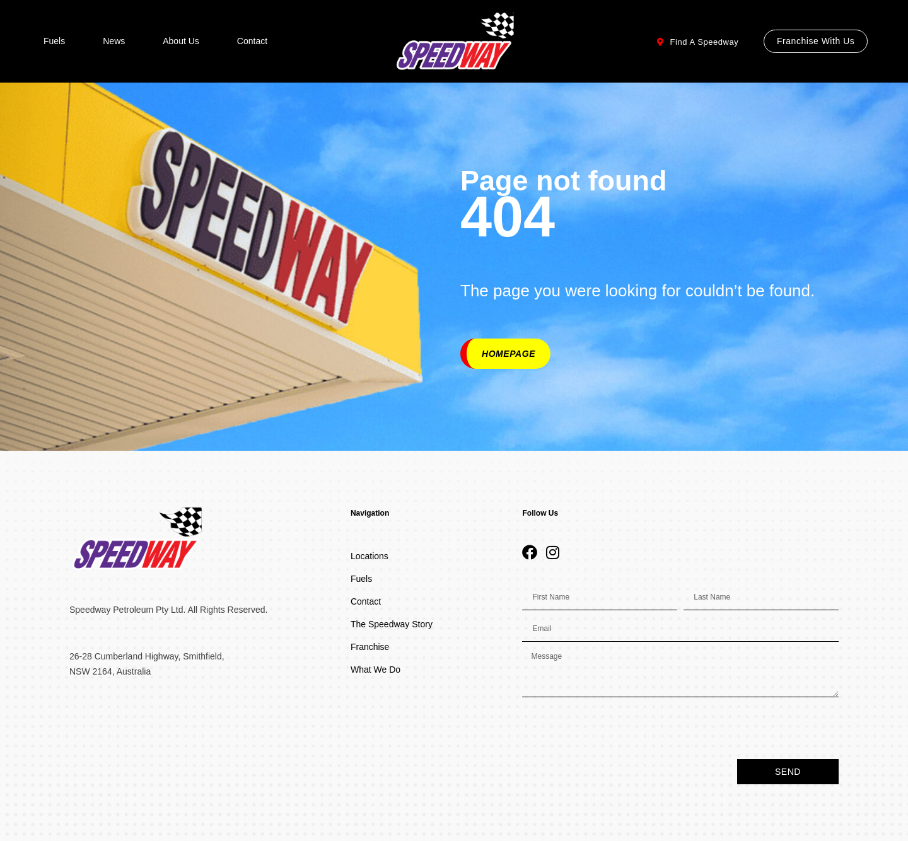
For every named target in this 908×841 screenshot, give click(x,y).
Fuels (54, 41)
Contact (252, 41)
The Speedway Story (392, 624)
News (114, 41)
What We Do (375, 669)
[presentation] (618, 728)
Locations (369, 556)
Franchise (370, 647)
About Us (181, 41)
